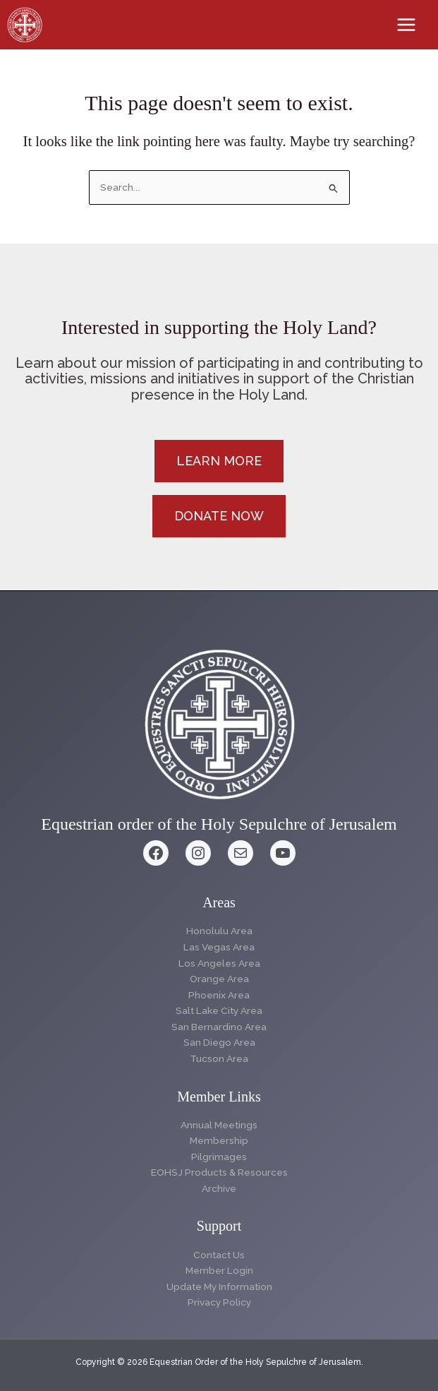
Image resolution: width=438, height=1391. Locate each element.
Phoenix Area (219, 995)
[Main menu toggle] (407, 25)
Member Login (219, 1270)
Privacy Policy (219, 1302)
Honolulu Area (219, 930)
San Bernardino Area (219, 1026)
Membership (219, 1140)
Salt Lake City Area (219, 1010)
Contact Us (219, 1254)
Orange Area (219, 978)
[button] (219, 461)
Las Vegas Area (219, 947)
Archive (219, 1188)
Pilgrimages (219, 1156)
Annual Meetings (219, 1124)
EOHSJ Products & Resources (219, 1172)
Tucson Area (219, 1058)
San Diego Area (219, 1042)
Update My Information (219, 1286)
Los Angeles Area (219, 963)
